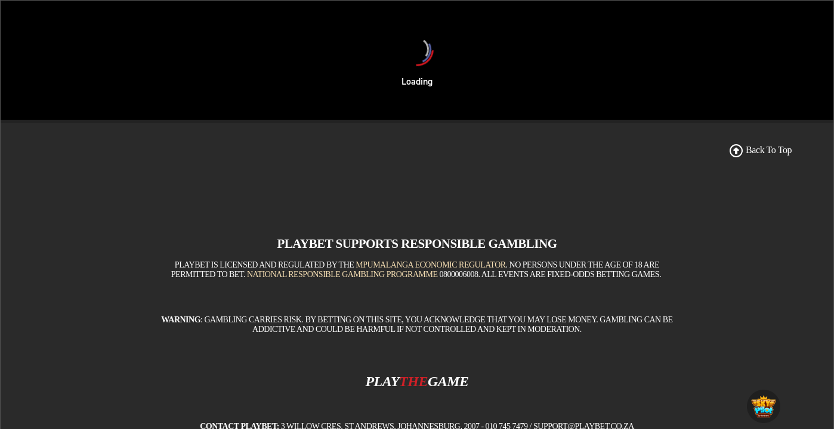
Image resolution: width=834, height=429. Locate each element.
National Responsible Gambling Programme (342, 274)
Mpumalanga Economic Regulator (430, 264)
